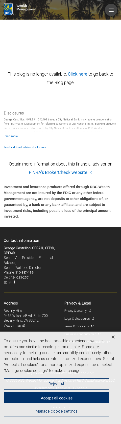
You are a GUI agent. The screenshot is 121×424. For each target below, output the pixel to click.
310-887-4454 (25, 272)
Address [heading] (11, 303)
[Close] (113, 337)
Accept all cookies (57, 398)
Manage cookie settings (56, 411)
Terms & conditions (77, 326)
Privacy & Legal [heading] (77, 303)
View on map (12, 325)
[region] (60, 378)
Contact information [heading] (21, 240)
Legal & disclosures (77, 318)
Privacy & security (75, 311)
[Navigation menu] (111, 10)
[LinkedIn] (11, 282)
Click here (78, 74)
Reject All (56, 383)
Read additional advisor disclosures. (25, 147)
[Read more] (11, 136)
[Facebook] (14, 282)
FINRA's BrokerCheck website (58, 172)
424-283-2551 (20, 277)
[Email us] (6, 282)
